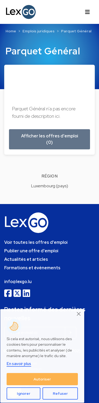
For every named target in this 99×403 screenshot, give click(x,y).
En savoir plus (19, 363)
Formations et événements (32, 268)
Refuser (60, 393)
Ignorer (23, 393)
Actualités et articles (26, 259)
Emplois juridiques (38, 31)
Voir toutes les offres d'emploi (36, 242)
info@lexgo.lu (18, 281)
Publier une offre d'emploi (31, 251)
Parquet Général (76, 31)
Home (11, 31)
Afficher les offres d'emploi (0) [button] (49, 139)
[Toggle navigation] (87, 12)
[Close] (79, 314)
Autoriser (42, 379)
